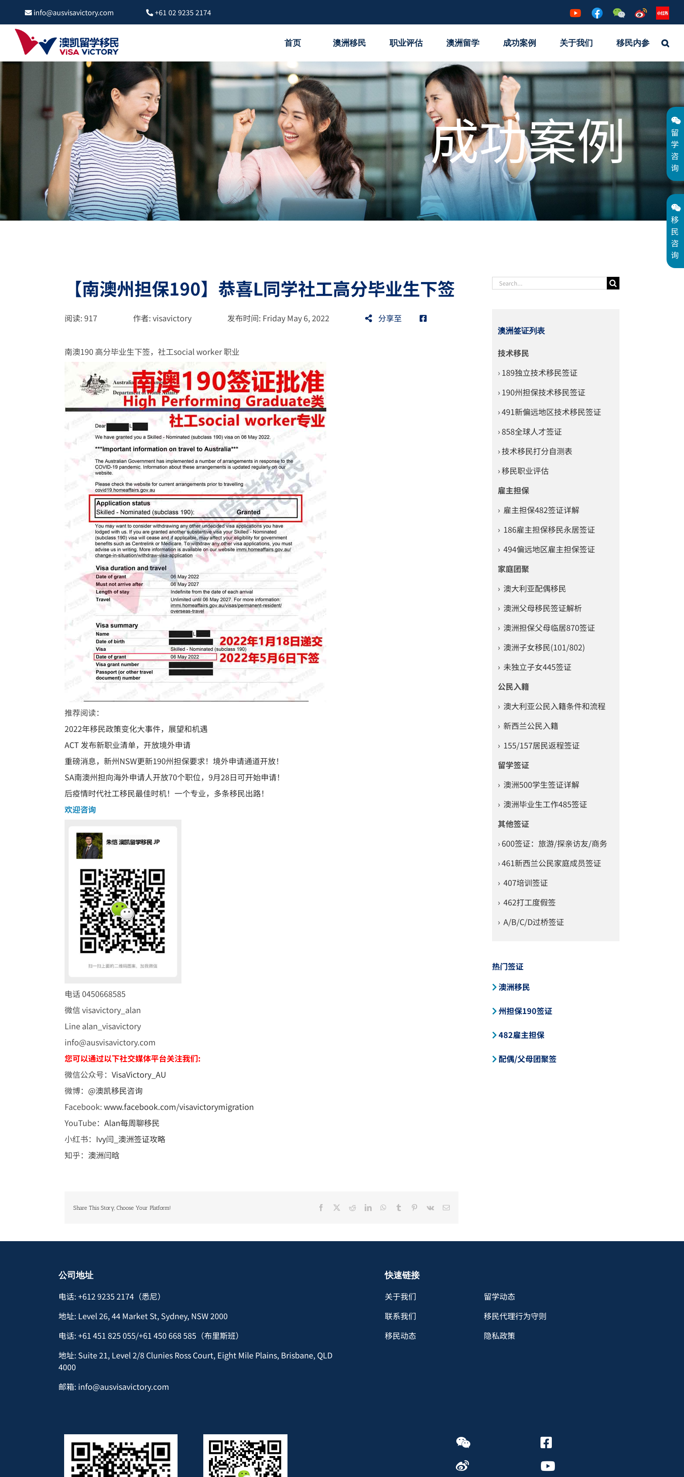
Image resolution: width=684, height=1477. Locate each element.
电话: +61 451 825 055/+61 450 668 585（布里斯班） (150, 1335)
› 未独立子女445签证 (534, 666)
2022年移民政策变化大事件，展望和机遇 (136, 728)
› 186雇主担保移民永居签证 (546, 529)
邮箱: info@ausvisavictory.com (113, 1386)
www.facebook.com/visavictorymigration (179, 1106)
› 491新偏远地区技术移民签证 (549, 411)
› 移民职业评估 (523, 470)
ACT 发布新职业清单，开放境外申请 (128, 744)
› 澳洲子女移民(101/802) (541, 647)
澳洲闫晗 (104, 1154)
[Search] (613, 283)
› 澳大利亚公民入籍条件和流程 (551, 705)
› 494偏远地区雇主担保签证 (546, 549)
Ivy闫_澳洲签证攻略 (130, 1138)
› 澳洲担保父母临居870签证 (546, 627)
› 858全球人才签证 (530, 431)
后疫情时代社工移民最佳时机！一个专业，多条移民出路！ (167, 793)
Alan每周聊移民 (132, 1122)
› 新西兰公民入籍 (528, 725)
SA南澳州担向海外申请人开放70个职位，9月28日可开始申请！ (174, 777)
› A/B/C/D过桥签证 (531, 921)
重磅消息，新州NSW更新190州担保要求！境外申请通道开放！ (174, 760)
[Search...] (549, 283)
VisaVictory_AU (139, 1074)
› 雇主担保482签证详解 (538, 509)
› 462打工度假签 (527, 902)
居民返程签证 (556, 745)
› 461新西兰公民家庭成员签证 (549, 862)
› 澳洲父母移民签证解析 (540, 607)
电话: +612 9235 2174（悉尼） (111, 1296)
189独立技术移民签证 (540, 372)
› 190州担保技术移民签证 (541, 392)
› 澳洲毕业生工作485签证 (542, 804)
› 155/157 (515, 745)
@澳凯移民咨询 (115, 1090)
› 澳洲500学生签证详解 (538, 784)
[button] (665, 42)
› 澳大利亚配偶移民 (532, 588)
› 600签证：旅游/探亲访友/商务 (552, 843)
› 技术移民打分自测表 (535, 450)
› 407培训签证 (523, 882)
